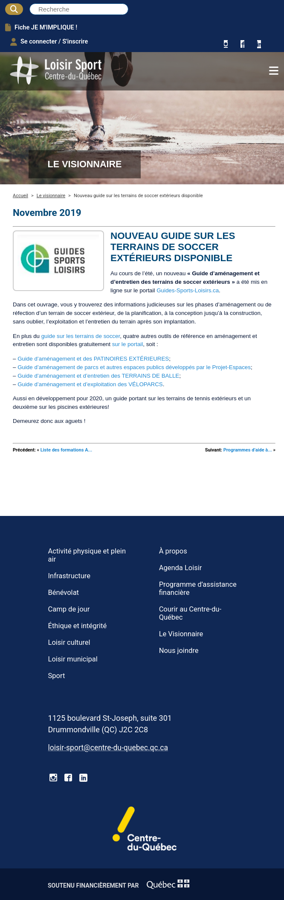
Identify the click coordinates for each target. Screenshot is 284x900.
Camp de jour (69, 609)
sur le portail (127, 344)
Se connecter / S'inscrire (49, 42)
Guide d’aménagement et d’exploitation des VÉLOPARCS (90, 384)
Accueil (20, 195)
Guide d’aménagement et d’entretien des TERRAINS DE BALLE (98, 376)
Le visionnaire (51, 195)
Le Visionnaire (181, 634)
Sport (56, 676)
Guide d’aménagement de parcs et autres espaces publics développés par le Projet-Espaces (134, 367)
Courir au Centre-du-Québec (190, 613)
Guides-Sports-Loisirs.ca (187, 290)
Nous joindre (179, 651)
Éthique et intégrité (77, 626)
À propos (173, 551)
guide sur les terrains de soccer (80, 336)
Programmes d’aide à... (247, 450)
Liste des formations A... (66, 450)
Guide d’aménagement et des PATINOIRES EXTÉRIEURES (93, 358)
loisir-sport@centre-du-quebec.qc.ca (108, 747)
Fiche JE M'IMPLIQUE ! (41, 27)
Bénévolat (63, 592)
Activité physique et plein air (87, 555)
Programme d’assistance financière (198, 588)
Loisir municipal (73, 659)
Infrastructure (69, 576)
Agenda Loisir (180, 568)
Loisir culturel (69, 642)
